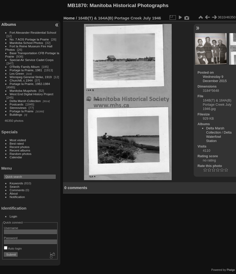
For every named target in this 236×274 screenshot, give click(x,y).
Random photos (21, 153)
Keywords (16, 183)
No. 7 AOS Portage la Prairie (29, 39)
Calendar (16, 157)
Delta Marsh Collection (25, 101)
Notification (17, 197)
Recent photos (20, 147)
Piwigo (231, 269)
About (14, 193)
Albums (8, 24)
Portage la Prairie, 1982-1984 (30, 83)
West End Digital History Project (32, 94)
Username (11, 228)
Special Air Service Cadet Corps (32, 60)
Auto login (13, 248)
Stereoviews (18, 107)
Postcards (16, 104)
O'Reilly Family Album (25, 66)
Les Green (17, 73)
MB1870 (77, 5)
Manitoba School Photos (26, 42)
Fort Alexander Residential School (33, 32)
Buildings (16, 114)
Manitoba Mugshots (23, 90)
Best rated (17, 143)
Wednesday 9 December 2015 (215, 79)
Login (13, 216)
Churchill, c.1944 (21, 80)
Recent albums (20, 150)
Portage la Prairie (22, 111)
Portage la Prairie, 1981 (26, 70)
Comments (17, 190)
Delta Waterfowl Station (219, 136)
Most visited (18, 140)
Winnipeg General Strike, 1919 (31, 77)
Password (11, 238)
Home (69, 18)
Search (14, 186)
